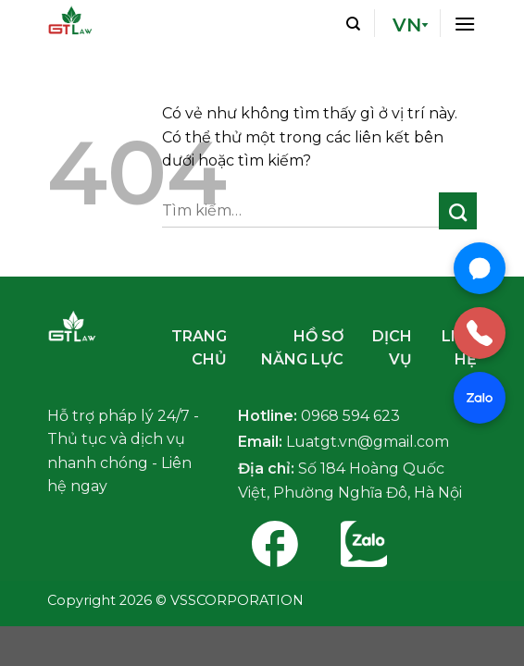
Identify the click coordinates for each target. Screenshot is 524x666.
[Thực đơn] (465, 22)
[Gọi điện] (479, 333)
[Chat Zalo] (479, 398)
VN (407, 25)
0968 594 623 (350, 416)
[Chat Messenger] (479, 268)
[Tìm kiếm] (353, 23)
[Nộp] (458, 210)
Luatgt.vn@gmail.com (367, 441)
